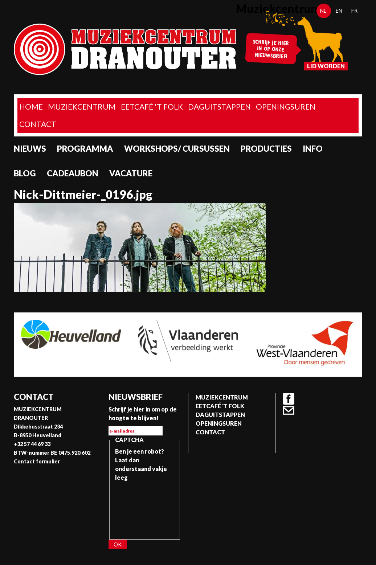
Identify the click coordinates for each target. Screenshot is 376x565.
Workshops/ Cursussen (177, 148)
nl (323, 11)
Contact (37, 123)
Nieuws (30, 148)
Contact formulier (37, 461)
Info (313, 148)
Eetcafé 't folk (152, 106)
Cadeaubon (72, 173)
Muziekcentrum (82, 106)
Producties (266, 148)
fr (354, 11)
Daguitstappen (219, 106)
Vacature (130, 173)
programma (85, 148)
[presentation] (145, 508)
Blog (25, 173)
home (31, 106)
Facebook (288, 399)
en (339, 11)
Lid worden (326, 65)
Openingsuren (285, 106)
